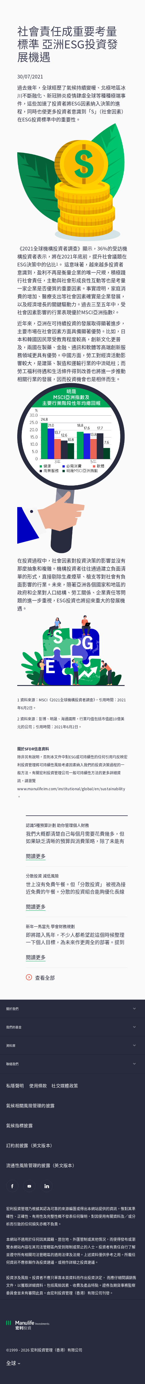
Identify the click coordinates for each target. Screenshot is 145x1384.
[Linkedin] (48, 1189)
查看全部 (45, 977)
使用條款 (38, 1085)
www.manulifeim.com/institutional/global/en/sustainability (71, 788)
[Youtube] (31, 1189)
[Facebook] (14, 1189)
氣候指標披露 (19, 1125)
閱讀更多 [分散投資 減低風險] (36, 906)
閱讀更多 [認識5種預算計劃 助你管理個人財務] (36, 856)
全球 (11, 1363)
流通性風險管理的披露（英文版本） (41, 1165)
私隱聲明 (15, 1085)
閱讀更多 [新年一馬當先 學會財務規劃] (36, 957)
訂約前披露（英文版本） (30, 1145)
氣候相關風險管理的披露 (30, 1105)
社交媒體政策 (64, 1085)
